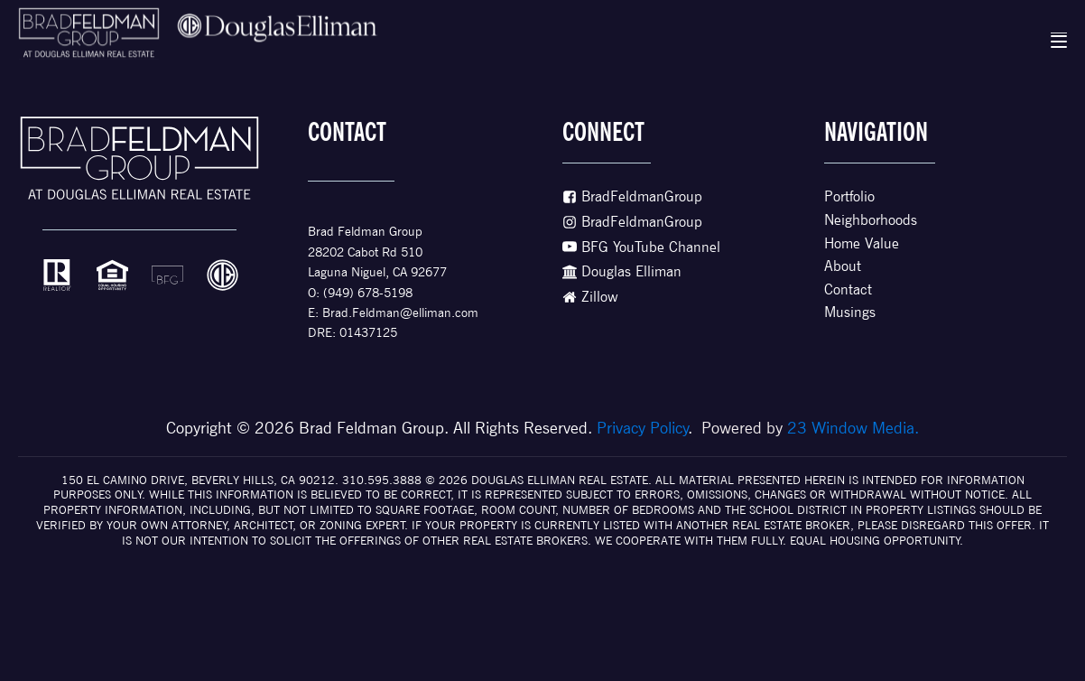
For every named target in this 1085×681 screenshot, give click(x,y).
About (842, 266)
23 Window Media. (853, 427)
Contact (848, 289)
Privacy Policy (643, 427)
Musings (850, 312)
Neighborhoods (870, 220)
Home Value (861, 243)
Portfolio (849, 196)
